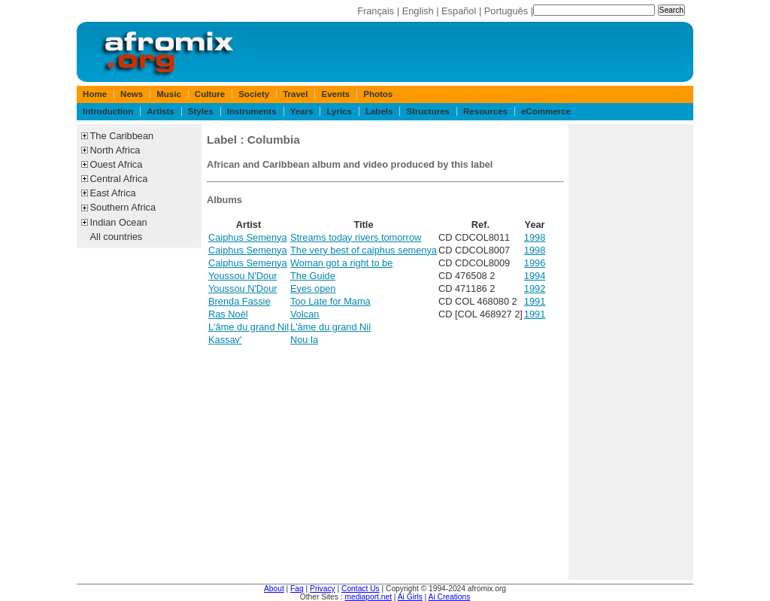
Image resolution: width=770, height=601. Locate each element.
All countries (116, 236)
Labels (379, 111)
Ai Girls (410, 597)
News (131, 94)
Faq (297, 588)
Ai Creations (450, 597)
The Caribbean (122, 135)
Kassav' (224, 339)
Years (302, 111)
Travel (295, 94)
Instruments (252, 111)
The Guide (312, 275)
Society (253, 94)
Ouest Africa (116, 164)
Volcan (304, 314)
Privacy (322, 588)
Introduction (108, 111)
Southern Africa (123, 207)
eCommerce (546, 111)
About (274, 588)
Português (506, 11)
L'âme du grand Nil (248, 326)
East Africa (113, 193)
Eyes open (312, 288)
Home (95, 94)
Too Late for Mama (330, 301)
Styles (201, 111)
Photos (378, 94)
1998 (534, 237)
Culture (210, 94)
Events (335, 94)
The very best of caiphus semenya (363, 250)
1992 (534, 288)
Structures (428, 111)
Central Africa (119, 178)
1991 (534, 301)
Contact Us (360, 588)
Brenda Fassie (239, 301)
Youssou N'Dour (242, 275)
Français (375, 11)
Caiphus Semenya (247, 237)
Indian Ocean (118, 222)
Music (168, 94)
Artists (160, 111)
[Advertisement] (631, 352)
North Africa (115, 150)
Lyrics (339, 111)
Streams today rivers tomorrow (355, 237)
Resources (485, 111)
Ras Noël (228, 314)
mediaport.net (368, 597)
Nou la (304, 339)
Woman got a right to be (341, 263)
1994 (534, 275)
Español (458, 11)
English (418, 11)
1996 (534, 263)
